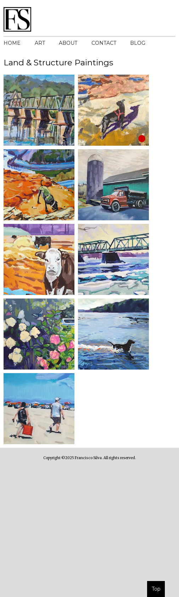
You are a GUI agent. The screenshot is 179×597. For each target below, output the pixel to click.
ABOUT (68, 43)
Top (156, 589)
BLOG (137, 43)
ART (40, 43)
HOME (12, 43)
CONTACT (103, 43)
